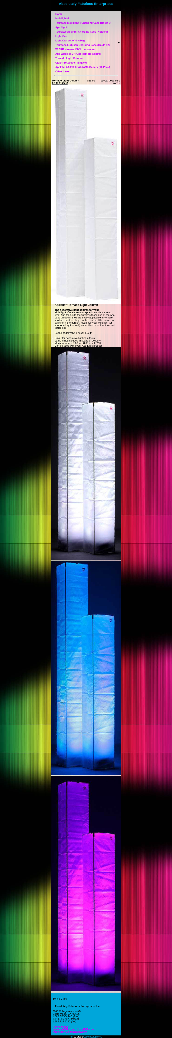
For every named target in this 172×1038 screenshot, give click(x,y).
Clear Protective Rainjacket (71, 62)
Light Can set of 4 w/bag (70, 40)
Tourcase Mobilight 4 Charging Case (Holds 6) (83, 22)
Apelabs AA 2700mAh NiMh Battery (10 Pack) (82, 67)
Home (73, 14)
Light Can (74, 36)
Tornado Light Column (69, 58)
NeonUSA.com (85, 1029)
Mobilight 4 (62, 18)
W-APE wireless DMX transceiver (75, 49)
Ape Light (61, 27)
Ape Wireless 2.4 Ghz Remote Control (78, 53)
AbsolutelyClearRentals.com (69, 1031)
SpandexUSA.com (63, 1028)
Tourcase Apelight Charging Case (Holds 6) (81, 31)
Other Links (62, 71)
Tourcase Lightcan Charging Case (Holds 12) (82, 45)
